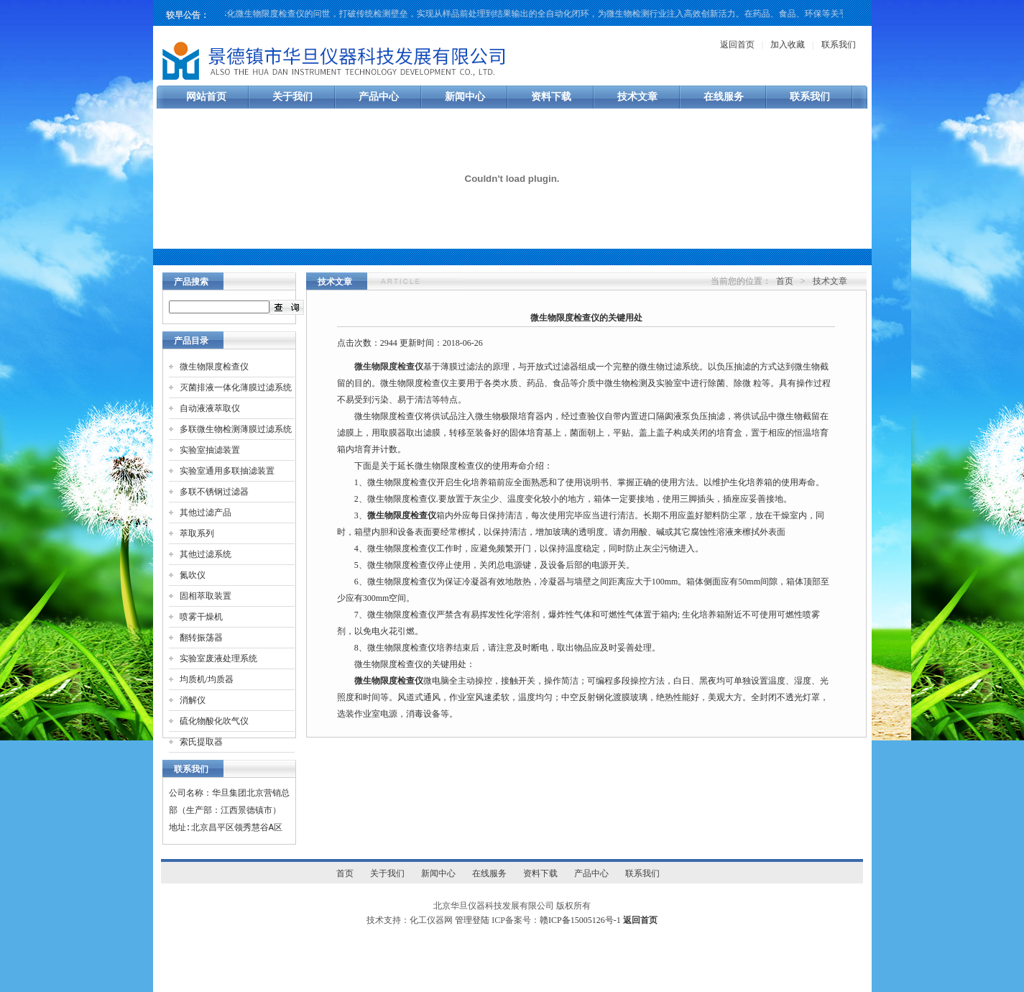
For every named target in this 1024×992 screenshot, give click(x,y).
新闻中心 (465, 96)
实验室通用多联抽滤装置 (227, 471)
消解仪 (193, 700)
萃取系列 (197, 533)
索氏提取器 (201, 742)
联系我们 (838, 45)
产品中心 (379, 96)
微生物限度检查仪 (214, 367)
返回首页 (737, 45)
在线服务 (724, 96)
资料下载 (551, 96)
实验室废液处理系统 (218, 658)
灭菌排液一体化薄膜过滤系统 (236, 387)
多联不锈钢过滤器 (214, 492)
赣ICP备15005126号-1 (580, 920)
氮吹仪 (193, 575)
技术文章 (637, 96)
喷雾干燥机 (201, 617)
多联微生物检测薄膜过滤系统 (236, 429)
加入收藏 (787, 45)
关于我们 (292, 96)
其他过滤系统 (205, 554)
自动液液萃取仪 (210, 408)
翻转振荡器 (201, 638)
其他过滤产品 (205, 513)
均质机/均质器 (207, 679)
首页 (784, 281)
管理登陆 (472, 920)
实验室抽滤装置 (210, 450)
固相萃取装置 (205, 596)
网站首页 (206, 96)
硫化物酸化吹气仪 (214, 721)
